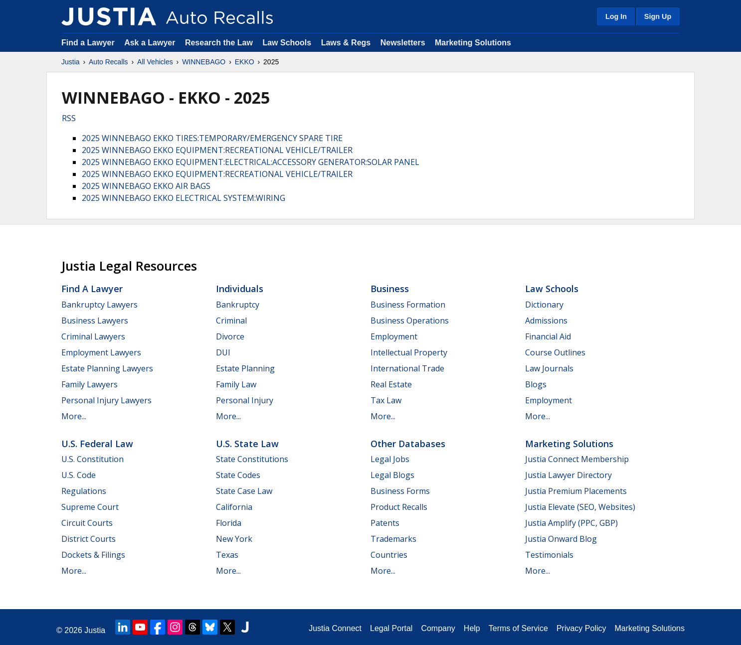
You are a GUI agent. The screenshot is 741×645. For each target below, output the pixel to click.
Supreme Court (90, 506)
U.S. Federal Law (97, 444)
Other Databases (407, 444)
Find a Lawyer (88, 42)
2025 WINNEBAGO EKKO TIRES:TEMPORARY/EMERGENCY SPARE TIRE (212, 138)
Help (472, 628)
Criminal (231, 320)
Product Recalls (398, 506)
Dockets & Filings (93, 554)
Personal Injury (244, 400)
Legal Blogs (392, 475)
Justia (70, 62)
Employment (393, 336)
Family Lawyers (89, 384)
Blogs (536, 384)
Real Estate (391, 384)
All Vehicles (155, 62)
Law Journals (549, 368)
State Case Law (244, 490)
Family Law (236, 384)
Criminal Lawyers (93, 336)
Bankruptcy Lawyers (99, 304)
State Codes (238, 475)
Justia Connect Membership (577, 459)
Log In (616, 16)
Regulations (83, 490)
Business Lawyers (94, 320)
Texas (227, 554)
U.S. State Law (247, 444)
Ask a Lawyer (151, 42)
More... (73, 416)
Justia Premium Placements (576, 490)
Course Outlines (555, 352)
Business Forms (400, 490)
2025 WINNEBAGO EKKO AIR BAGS (146, 185)
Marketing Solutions (473, 42)
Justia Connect (335, 628)
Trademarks (393, 538)
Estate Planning (245, 368)
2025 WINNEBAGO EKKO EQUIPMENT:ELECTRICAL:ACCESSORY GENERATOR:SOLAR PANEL (250, 162)
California (234, 506)
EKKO (244, 62)
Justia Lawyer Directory (568, 475)
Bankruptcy (237, 304)
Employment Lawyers (101, 352)
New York (234, 538)
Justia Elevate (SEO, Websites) (580, 506)
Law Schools (286, 42)
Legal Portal (391, 628)
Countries (388, 554)
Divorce (230, 336)
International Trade (407, 368)
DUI (223, 352)
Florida (228, 522)
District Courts (88, 538)
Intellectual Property (408, 352)
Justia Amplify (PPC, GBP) (571, 522)
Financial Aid (548, 336)
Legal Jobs (389, 459)
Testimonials (549, 554)
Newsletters (402, 42)
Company (438, 628)
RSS (69, 118)
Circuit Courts (87, 522)
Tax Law (385, 400)
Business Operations (409, 320)
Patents (384, 522)
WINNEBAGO (203, 62)
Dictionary (544, 304)
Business (389, 289)
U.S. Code (78, 475)
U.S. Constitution (92, 459)
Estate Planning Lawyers (107, 368)
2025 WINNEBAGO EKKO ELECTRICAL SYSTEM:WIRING (183, 197)
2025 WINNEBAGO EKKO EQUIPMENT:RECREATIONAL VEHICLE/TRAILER (217, 150)
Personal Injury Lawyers (106, 400)
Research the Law (219, 42)
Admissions (546, 320)
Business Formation (407, 304)
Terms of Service (518, 628)
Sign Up (657, 16)
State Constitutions (252, 459)
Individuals (239, 289)
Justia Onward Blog (561, 538)
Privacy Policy (581, 628)
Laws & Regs (346, 42)
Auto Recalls (108, 62)
